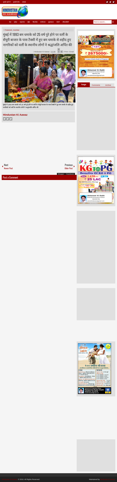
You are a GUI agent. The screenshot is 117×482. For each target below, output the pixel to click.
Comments (96, 85)
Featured (8, 30)
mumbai (16, 30)
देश (10, 22)
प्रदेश (15, 22)
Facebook (4, 119)
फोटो (58, 22)
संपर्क (24, 2)
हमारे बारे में (6, 2)
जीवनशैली (65, 22)
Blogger (61, 174)
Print (65, 52)
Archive (108, 85)
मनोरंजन (42, 22)
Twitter (7, 119)
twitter (110, 2)
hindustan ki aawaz (107, 479)
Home (5, 22)
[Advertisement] (73, 11)
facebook (113, 2)
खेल (28, 22)
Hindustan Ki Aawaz (42, 52)
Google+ (10, 119)
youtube (107, 2)
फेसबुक (83, 85)
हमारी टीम (16, 2)
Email (71, 52)
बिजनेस (35, 22)
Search (113, 22)
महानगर (22, 22)
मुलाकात (51, 22)
